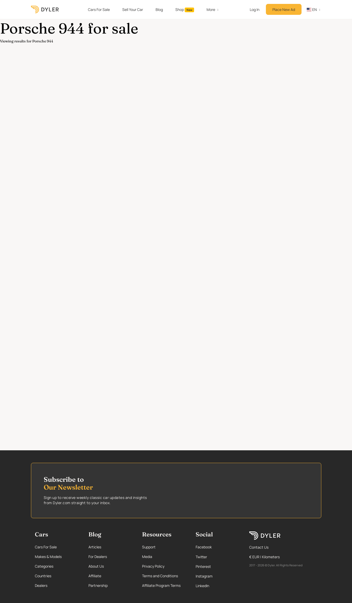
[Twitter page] (217, 557)
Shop (184, 9)
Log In (254, 9)
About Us (96, 566)
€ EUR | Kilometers (264, 556)
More (211, 9)
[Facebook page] (217, 547)
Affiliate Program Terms (161, 585)
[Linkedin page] (217, 586)
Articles (94, 546)
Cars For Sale (99, 9)
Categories (44, 566)
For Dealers (97, 556)
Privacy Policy (153, 566)
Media (147, 556)
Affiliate (94, 575)
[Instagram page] (217, 576)
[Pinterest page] (217, 566)
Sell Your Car (132, 9)
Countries (43, 575)
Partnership (98, 585)
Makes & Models (48, 556)
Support (149, 546)
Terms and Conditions (160, 575)
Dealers (41, 585)
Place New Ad (283, 9)
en (312, 9)
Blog (159, 9)
